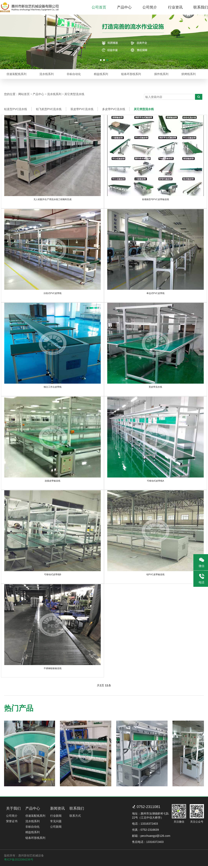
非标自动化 (74, 74)
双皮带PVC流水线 (82, 109)
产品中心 (124, 7)
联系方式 (75, 815)
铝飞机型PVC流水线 (49, 109)
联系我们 (200, 7)
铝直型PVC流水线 (15, 109)
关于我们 (13, 808)
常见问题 (55, 820)
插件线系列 (162, 74)
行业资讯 (175, 7)
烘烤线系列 (189, 74)
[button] (101, 60)
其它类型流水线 (74, 94)
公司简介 (149, 7)
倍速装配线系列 (16, 74)
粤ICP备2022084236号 (18, 859)
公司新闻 (55, 826)
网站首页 (24, 94)
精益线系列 (101, 74)
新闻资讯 (57, 808)
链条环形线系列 (132, 74)
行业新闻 (55, 815)
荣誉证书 (11, 820)
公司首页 (99, 7)
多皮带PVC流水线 (114, 109)
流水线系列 (47, 74)
